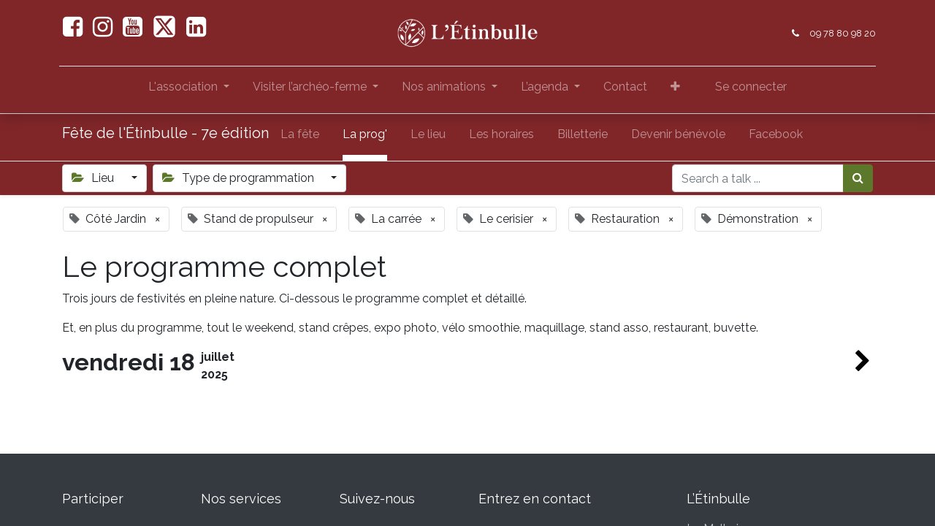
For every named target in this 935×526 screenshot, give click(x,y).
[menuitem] (625, 89)
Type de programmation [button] (239, 178)
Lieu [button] (94, 178)
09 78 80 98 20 (839, 33)
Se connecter (751, 87)
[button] (675, 89)
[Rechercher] (858, 178)
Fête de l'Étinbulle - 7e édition (165, 133)
